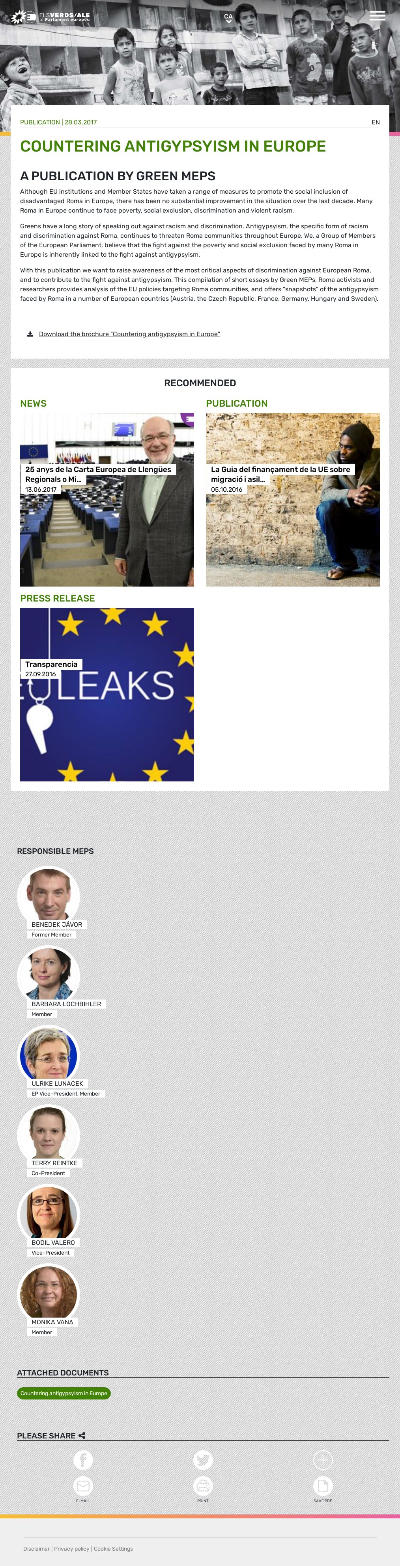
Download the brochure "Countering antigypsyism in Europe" (129, 334)
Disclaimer (36, 1549)
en (376, 122)
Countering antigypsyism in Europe (64, 1393)
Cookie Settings (113, 1549)
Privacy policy (72, 1549)
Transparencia (51, 664)
